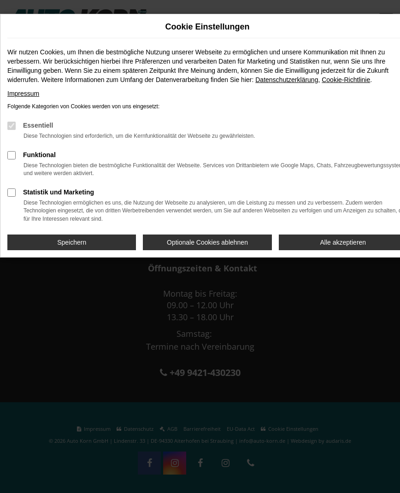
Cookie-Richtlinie (346, 79)
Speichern (71, 242)
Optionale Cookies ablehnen (207, 242)
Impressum (23, 93)
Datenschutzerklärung (286, 79)
